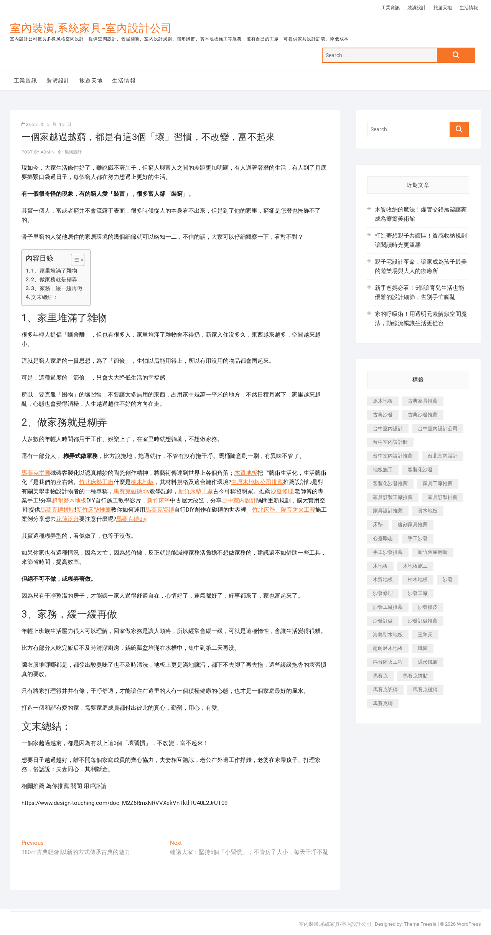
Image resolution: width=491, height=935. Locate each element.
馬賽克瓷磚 (159, 509)
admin (47, 152)
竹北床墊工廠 (96, 482)
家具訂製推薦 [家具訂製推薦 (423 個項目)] (443, 497)
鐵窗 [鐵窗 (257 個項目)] (423, 648)
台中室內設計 (239, 500)
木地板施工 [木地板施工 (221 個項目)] (415, 566)
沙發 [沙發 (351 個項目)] (448, 579)
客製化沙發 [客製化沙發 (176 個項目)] (420, 469)
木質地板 (245, 472)
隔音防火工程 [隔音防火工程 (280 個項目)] (388, 662)
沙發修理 (281, 491)
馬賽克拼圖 (35, 472)
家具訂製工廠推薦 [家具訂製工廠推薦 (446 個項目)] (393, 497)
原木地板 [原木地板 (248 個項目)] (383, 401)
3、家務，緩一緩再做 (56, 288)
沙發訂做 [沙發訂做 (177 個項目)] (383, 621)
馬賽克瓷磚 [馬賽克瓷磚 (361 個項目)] (385, 689)
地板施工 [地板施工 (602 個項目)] (383, 469)
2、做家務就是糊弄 (54, 279)
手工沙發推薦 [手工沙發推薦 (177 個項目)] (388, 552)
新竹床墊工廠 (195, 491)
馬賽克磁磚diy (132, 491)
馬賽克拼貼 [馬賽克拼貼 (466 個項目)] (415, 676)
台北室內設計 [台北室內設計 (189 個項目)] (443, 456)
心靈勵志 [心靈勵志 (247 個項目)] (383, 538)
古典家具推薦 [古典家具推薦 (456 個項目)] (423, 401)
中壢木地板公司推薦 (257, 482)
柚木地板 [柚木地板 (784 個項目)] (418, 579)
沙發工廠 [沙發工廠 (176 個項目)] (418, 593)
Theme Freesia (420, 924)
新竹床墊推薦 (93, 509)
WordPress (469, 924)
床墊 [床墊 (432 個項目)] (378, 524)
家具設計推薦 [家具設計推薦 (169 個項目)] (388, 511)
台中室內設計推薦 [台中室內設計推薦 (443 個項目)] (393, 456)
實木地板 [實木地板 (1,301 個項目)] (428, 511)
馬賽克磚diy (131, 518)
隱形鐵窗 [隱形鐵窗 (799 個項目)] (428, 662)
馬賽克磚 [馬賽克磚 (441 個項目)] (383, 703)
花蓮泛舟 (67, 518)
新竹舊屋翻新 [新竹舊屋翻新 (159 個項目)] (433, 552)
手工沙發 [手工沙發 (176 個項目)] (418, 538)
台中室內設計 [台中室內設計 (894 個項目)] (388, 428)
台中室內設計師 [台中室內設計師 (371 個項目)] (390, 442)
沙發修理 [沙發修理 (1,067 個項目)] (383, 593)
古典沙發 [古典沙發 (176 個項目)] (383, 415)
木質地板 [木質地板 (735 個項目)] (383, 579)
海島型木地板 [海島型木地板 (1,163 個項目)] (388, 635)
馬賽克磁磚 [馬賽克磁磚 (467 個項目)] (425, 689)
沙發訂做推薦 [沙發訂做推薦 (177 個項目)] (423, 621)
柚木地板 (142, 482)
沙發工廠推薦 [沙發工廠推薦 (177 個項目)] (388, 607)
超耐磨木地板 (69, 500)
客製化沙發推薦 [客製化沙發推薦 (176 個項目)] (390, 483)
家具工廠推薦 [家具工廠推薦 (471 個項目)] (438, 483)
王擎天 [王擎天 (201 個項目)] (425, 635)
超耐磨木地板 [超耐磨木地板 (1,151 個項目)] (388, 648)
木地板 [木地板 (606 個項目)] (380, 566)
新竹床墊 (158, 500)
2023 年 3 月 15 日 (46, 124)
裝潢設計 (416, 7)
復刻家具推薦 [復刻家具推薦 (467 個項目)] (413, 524)
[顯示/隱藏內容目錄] (73, 259)
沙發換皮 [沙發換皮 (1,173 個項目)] (428, 607)
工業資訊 (390, 7)
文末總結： (44, 297)
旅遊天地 (442, 7)
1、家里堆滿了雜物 (54, 271)
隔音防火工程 (298, 509)
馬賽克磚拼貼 (57, 509)
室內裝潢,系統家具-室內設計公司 (91, 28)
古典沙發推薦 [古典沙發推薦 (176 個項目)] (423, 415)
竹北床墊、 (266, 509)
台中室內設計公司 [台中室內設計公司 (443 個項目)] (438, 428)
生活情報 (469, 7)
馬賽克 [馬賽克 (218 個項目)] (380, 676)
